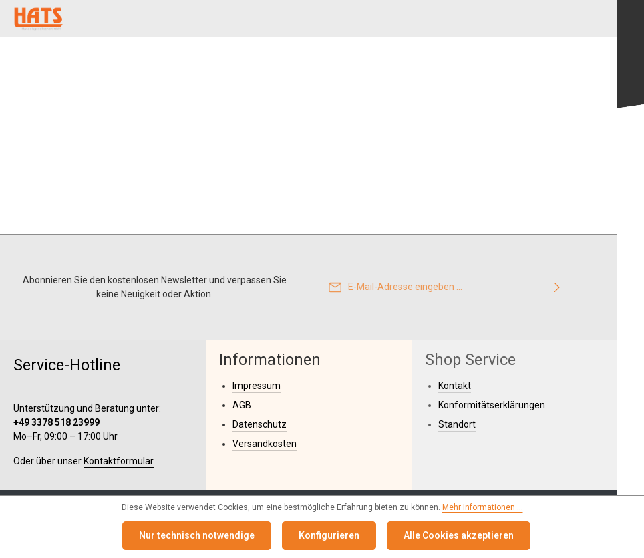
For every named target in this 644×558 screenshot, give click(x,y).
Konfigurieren (329, 535)
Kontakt (454, 385)
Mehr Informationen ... (482, 507)
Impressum (256, 385)
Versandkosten (264, 443)
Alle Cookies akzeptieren (459, 535)
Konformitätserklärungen (491, 405)
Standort (457, 424)
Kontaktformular (119, 461)
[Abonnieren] (557, 287)
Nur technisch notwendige (197, 535)
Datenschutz (259, 424)
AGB (241, 405)
